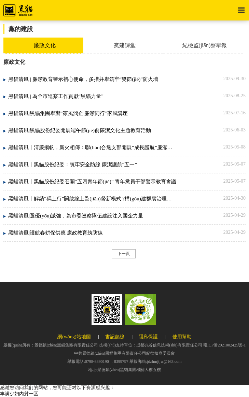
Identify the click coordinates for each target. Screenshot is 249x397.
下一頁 (123, 253)
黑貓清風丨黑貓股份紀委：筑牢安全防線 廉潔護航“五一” (72, 164)
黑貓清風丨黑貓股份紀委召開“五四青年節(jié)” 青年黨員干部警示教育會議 (92, 181)
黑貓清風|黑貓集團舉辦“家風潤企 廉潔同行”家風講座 (68, 113)
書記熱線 (114, 336)
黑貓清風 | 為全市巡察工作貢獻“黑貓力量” (55, 96)
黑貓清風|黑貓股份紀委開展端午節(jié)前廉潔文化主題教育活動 (79, 130)
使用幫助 (182, 336)
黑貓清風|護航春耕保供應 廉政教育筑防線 (55, 233)
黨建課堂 (125, 45)
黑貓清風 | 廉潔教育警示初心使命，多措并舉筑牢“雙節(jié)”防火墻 (83, 79)
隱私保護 (148, 336)
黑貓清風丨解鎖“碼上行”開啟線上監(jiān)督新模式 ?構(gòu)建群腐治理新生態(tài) (92, 198)
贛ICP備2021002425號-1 (224, 345)
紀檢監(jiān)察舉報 (204, 45)
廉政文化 (45, 45)
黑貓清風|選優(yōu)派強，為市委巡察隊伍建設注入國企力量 (75, 215)
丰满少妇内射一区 (19, 393)
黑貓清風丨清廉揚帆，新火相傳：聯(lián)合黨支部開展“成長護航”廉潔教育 (92, 147)
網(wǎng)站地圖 (74, 336)
